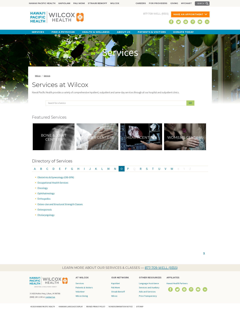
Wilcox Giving (82, 296)
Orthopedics (44, 198)
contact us (50, 297)
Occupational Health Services (53, 182)
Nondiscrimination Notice (121, 306)
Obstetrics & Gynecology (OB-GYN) (56, 177)
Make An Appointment (188, 14)
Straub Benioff (97, 3)
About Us (123, 31)
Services (38, 31)
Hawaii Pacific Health (42, 3)
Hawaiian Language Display (71, 306)
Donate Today (183, 31)
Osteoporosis (45, 209)
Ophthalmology (46, 193)
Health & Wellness (96, 31)
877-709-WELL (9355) (161, 268)
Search (200, 3)
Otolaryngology (46, 214)
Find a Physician (63, 31)
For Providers (158, 3)
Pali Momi (79, 3)
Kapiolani (64, 3)
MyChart (186, 3)
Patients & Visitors (152, 31)
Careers (141, 3)
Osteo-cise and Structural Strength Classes (60, 204)
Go (190, 102)
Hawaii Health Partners (177, 283)
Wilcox (114, 3)
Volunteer (80, 291)
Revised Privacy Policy (95, 306)
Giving (174, 3)
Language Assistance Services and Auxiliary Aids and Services (149, 287)
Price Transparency (148, 296)
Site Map (139, 306)
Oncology (43, 188)
